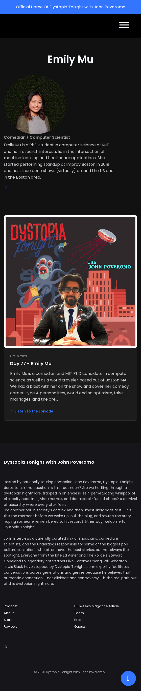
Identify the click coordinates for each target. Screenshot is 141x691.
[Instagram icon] (6, 646)
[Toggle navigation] (124, 26)
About (9, 613)
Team (79, 613)
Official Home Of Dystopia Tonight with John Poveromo (70, 7)
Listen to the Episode (31, 411)
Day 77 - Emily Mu (31, 363)
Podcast (10, 606)
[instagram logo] (6, 187)
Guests (80, 626)
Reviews (10, 626)
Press (78, 620)
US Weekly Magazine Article (96, 606)
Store (8, 620)
